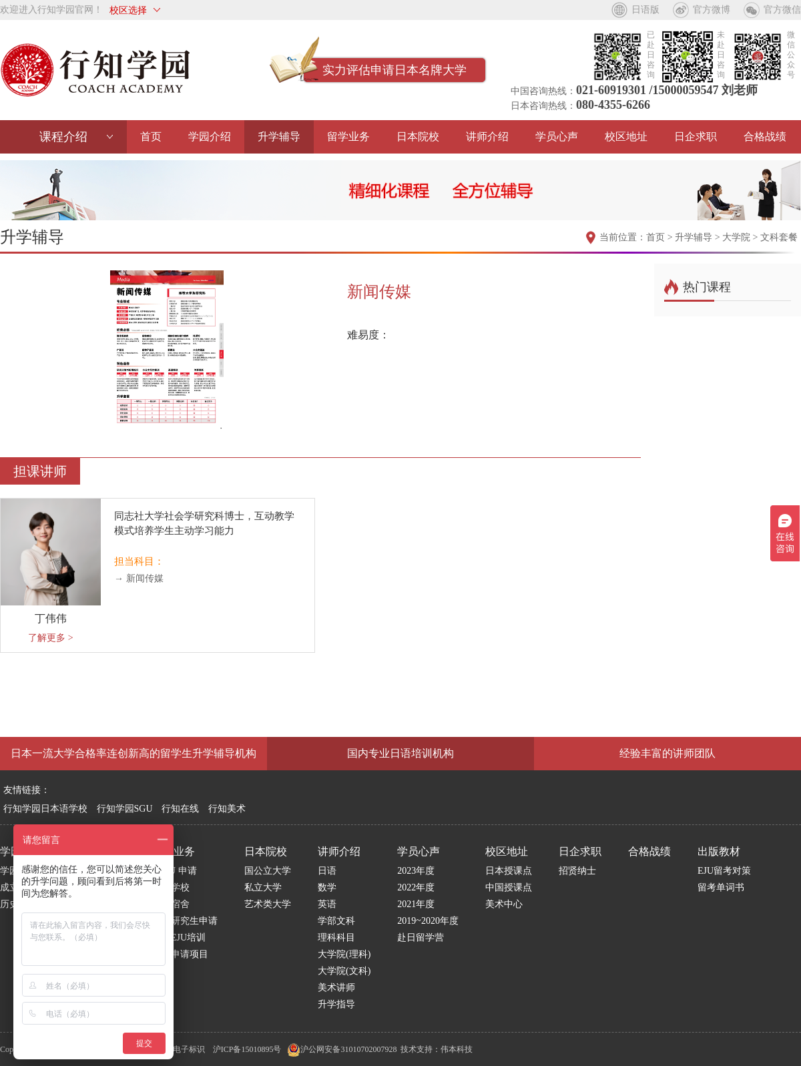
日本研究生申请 (185, 921)
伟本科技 (457, 1049)
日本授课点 (508, 871)
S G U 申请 (174, 871)
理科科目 (336, 937)
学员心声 (556, 136)
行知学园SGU (125, 809)
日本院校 (417, 136)
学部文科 (336, 921)
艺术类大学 (267, 904)
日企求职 (695, 136)
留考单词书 (721, 887)
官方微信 (782, 10)
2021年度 (416, 904)
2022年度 (416, 887)
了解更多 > (50, 638)
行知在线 (180, 809)
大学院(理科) (344, 954)
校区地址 (626, 136)
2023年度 (416, 871)
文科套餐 (779, 237)
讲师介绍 (487, 136)
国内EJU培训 (179, 937)
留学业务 (348, 136)
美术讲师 (336, 988)
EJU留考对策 (724, 871)
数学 (327, 887)
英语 (327, 904)
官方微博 (711, 10)
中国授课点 (508, 887)
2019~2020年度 (428, 921)
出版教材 (719, 851)
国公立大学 (267, 871)
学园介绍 (209, 136)
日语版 (645, 10)
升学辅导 (279, 136)
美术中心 (504, 904)
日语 (327, 871)
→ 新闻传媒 (139, 578)
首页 (151, 136)
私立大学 (263, 887)
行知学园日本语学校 (45, 809)
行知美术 (227, 809)
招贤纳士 (577, 871)
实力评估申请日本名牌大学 (394, 70)
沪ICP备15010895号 (247, 1049)
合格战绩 (765, 136)
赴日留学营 (420, 937)
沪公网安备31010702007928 (341, 1049)
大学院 (736, 237)
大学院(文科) (344, 971)
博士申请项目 (180, 954)
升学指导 (336, 1004)
